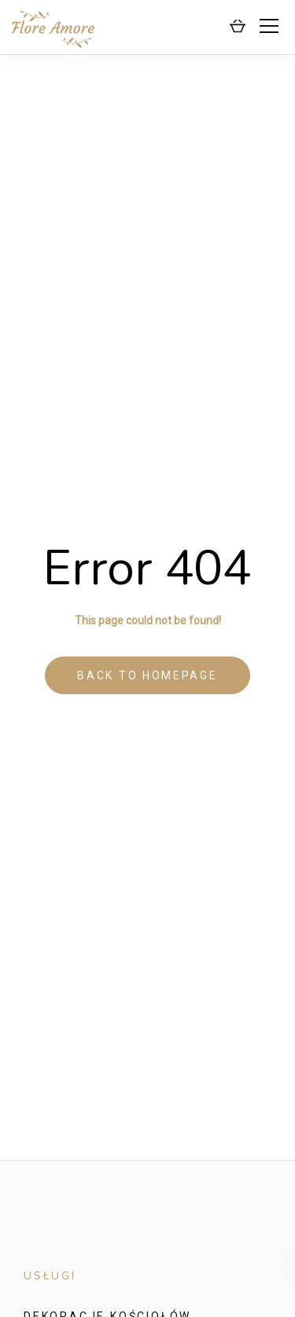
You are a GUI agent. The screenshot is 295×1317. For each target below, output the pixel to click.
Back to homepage (147, 675)
